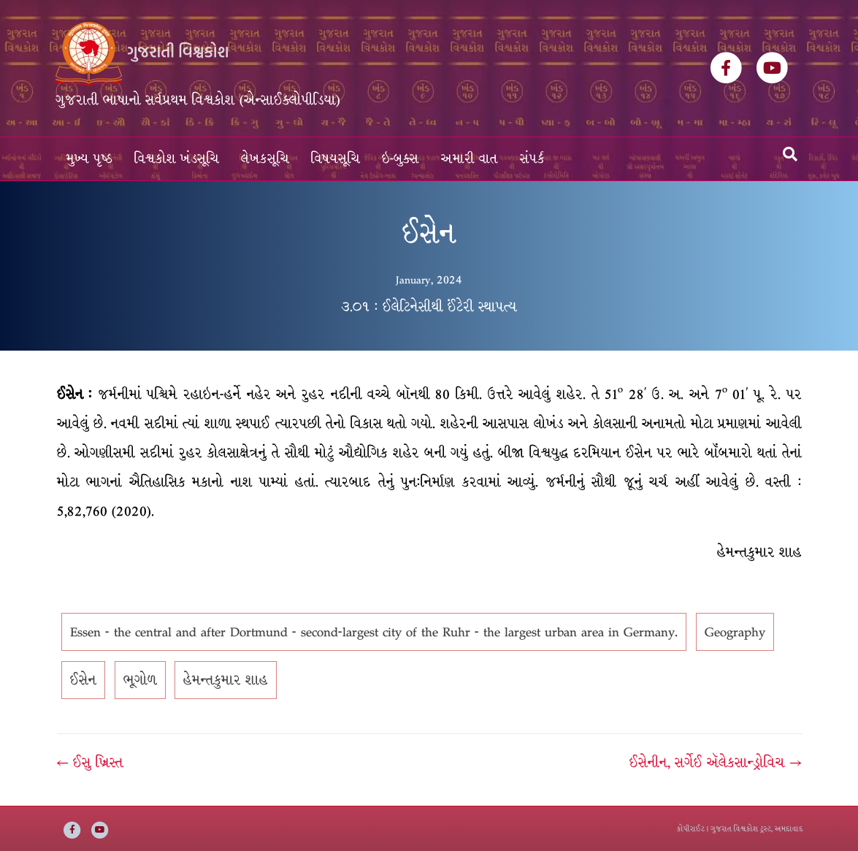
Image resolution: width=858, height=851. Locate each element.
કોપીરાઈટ (691, 828)
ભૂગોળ (140, 680)
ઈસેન (83, 680)
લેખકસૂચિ (265, 159)
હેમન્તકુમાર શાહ (225, 680)
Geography (735, 632)
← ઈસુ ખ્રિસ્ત (90, 762)
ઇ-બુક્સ (400, 159)
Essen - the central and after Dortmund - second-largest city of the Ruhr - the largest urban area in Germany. (374, 632)
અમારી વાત (469, 159)
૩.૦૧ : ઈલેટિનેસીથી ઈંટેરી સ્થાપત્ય (429, 307)
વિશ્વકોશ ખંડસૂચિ (176, 159)
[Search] (790, 154)
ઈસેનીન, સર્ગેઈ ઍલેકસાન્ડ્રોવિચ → (715, 762)
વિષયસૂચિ (335, 159)
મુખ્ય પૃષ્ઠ (89, 159)
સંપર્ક (532, 159)
